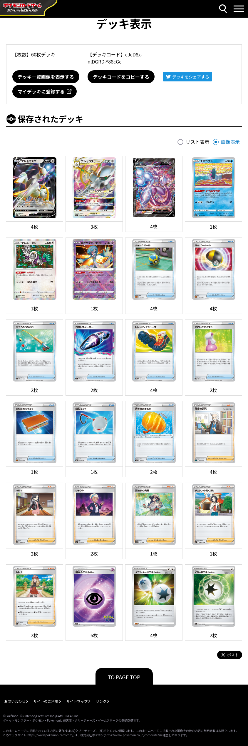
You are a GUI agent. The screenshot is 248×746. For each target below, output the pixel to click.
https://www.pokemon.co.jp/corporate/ (132, 735)
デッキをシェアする (190, 77)
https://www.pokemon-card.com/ (50, 735)
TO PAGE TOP (124, 677)
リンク (101, 701)
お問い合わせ (14, 701)
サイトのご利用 (45, 701)
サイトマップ (77, 701)
